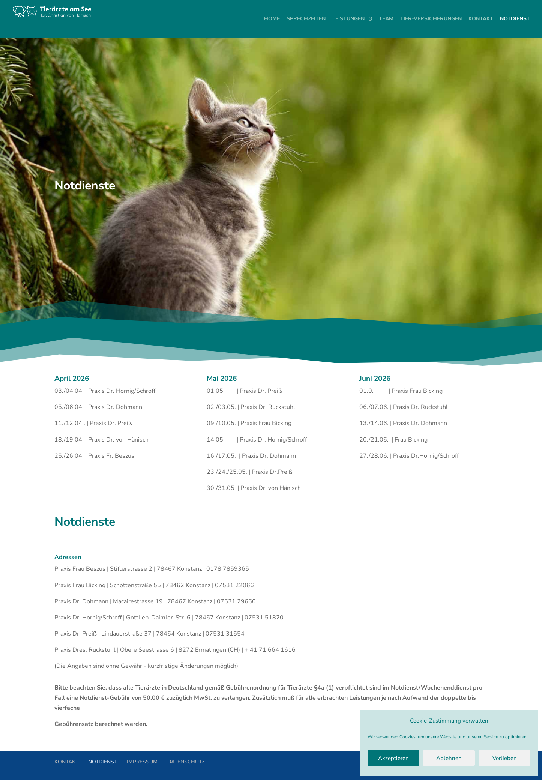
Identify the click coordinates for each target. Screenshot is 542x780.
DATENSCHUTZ (186, 761)
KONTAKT (66, 761)
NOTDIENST (102, 761)
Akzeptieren (393, 758)
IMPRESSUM (142, 761)
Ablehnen (449, 758)
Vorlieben (504, 758)
